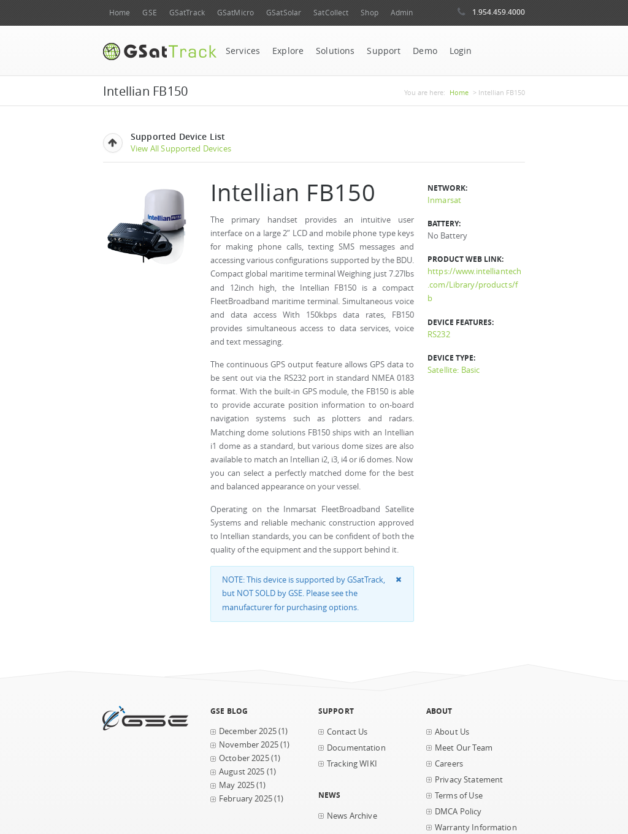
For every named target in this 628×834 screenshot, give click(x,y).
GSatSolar (283, 12)
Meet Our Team (463, 748)
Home (119, 12)
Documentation (356, 748)
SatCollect (330, 12)
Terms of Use (459, 795)
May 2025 (237, 785)
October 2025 (244, 758)
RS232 (438, 334)
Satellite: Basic (453, 370)
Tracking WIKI (352, 764)
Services (243, 50)
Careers (449, 764)
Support (383, 50)
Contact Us (347, 732)
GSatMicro (235, 12)
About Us (452, 732)
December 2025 (248, 731)
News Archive (352, 816)
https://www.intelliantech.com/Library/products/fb (474, 285)
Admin (402, 12)
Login (461, 50)
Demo (425, 50)
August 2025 (242, 772)
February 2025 (245, 799)
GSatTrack (187, 12)
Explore (288, 50)
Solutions (335, 50)
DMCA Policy (458, 811)
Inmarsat (444, 200)
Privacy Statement (469, 780)
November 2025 (248, 745)
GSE (149, 12)
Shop (369, 12)
